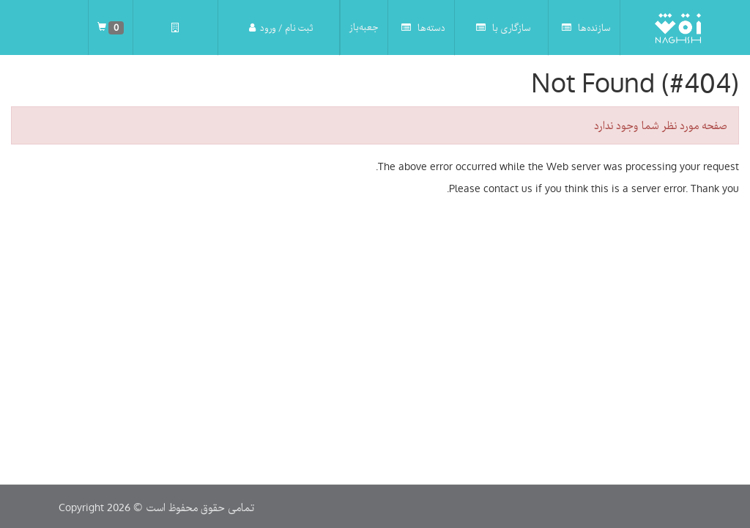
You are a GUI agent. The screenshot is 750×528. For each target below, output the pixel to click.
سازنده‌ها (586, 27)
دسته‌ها (423, 27)
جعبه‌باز (364, 27)
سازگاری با (503, 27)
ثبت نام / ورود (281, 27)
